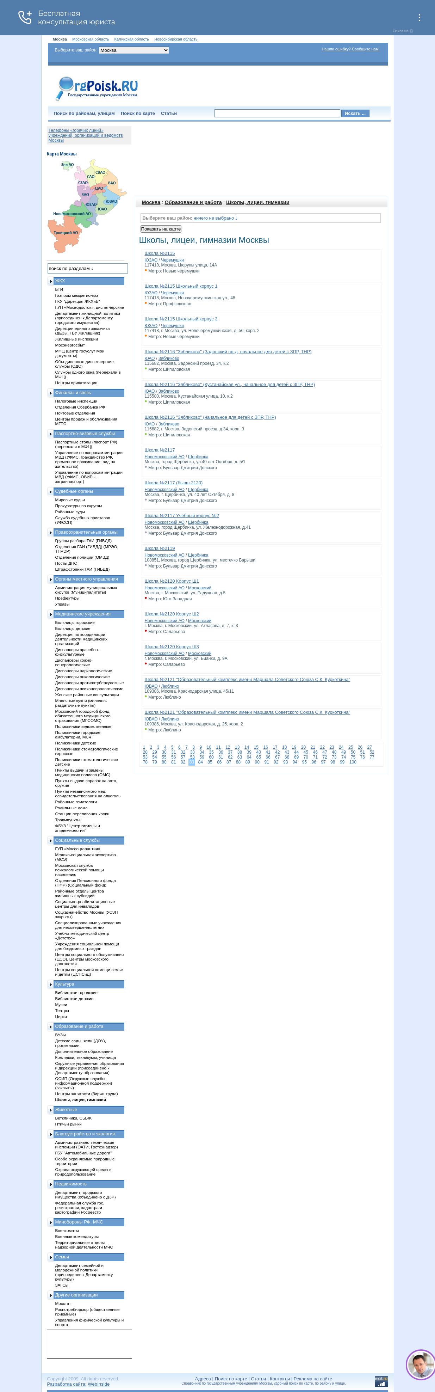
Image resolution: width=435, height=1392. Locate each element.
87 (228, 762)
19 (294, 747)
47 (324, 752)
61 (220, 757)
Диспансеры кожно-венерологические (74, 662)
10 (208, 747)
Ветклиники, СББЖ (73, 1118)
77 (371, 757)
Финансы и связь (73, 392)
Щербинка (198, 456)
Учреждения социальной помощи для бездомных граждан (87, 946)
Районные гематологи (76, 801)
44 (296, 752)
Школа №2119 (160, 548)
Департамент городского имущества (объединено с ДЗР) (85, 1194)
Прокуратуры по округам (78, 505)
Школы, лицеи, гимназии (258, 202)
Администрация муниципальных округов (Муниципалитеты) (86, 589)
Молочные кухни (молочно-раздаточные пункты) (81, 702)
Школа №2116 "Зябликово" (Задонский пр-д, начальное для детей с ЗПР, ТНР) (228, 351)
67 (277, 757)
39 (249, 752)
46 (315, 752)
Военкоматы (67, 1230)
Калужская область (131, 39)
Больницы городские (75, 622)
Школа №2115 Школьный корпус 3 (181, 318)
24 (341, 747)
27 (369, 747)
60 (211, 757)
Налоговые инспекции (76, 401)
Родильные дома (71, 807)
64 (249, 757)
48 (334, 752)
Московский (199, 587)
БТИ (59, 289)
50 (353, 752)
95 (304, 762)
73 (334, 757)
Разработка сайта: (67, 1384)
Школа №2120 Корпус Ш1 (172, 581)
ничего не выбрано (214, 218)
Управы (62, 604)
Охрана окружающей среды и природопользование (83, 1171)
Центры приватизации (76, 382)
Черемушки (172, 260)
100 (352, 762)
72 (324, 757)
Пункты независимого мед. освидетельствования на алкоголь (88, 793)
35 (211, 752)
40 (258, 752)
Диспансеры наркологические (83, 670)
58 (192, 757)
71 (315, 757)
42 (277, 752)
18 (284, 747)
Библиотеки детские (74, 998)
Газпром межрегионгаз (77, 295)
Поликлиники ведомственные (83, 726)
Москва (151, 202)
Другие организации (76, 1295)
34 (201, 752)
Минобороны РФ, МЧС (79, 1222)
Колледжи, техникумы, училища (85, 1057)
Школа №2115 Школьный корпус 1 (181, 286)
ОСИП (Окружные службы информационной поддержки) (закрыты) (83, 1083)
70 (306, 757)
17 (275, 747)
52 (371, 752)
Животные (66, 1109)
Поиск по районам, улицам (84, 113)
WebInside (99, 1384)
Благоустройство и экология (85, 1133)
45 (306, 752)
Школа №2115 (160, 253)
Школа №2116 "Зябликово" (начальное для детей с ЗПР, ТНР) (210, 417)
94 (295, 762)
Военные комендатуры (77, 1236)
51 (362, 752)
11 (218, 747)
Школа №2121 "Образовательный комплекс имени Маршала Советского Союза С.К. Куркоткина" (247, 679)
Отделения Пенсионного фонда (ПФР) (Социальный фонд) (85, 882)
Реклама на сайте (313, 1378)
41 (268, 752)
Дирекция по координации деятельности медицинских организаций (81, 639)
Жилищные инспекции (76, 339)
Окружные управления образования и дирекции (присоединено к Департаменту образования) (89, 1068)
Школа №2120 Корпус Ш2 (172, 614)
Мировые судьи (70, 499)
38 (239, 752)
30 (164, 752)
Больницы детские (73, 628)
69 (296, 757)
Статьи (169, 113)
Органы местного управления (86, 579)
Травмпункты (67, 819)
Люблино (170, 686)
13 (237, 747)
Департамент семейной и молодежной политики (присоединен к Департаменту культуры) (84, 1272)
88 (238, 762)
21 (313, 747)
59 (201, 757)
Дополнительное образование (84, 1051)
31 (173, 752)
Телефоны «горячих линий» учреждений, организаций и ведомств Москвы (86, 135)
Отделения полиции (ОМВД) (82, 557)
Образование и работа (193, 202)
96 (313, 762)
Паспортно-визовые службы (85, 433)
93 (285, 762)
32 (183, 752)
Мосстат (63, 1303)
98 (332, 762)
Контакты (280, 1378)
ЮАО (150, 358)
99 (342, 762)
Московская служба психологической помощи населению (79, 870)
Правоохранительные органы (86, 532)
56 (173, 757)
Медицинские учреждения (83, 614)
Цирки (61, 1016)
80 (164, 762)
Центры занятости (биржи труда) (86, 1093)
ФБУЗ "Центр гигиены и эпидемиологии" (77, 828)
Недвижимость (71, 1183)
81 (173, 762)
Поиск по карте (138, 113)
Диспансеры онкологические (82, 676)
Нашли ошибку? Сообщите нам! (350, 49)
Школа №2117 (160, 450)
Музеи (61, 1004)
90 (257, 762)
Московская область (90, 39)
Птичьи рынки (68, 1124)
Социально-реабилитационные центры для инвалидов (85, 903)
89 (248, 762)
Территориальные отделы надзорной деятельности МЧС (84, 1244)
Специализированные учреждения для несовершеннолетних (88, 925)
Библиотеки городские (76, 992)
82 (183, 762)
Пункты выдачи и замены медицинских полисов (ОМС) (83, 772)
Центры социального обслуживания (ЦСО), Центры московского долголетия (89, 959)
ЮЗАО (151, 260)
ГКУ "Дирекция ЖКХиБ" (77, 301)
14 (246, 747)
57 (183, 757)
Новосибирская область (176, 39)
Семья (62, 1256)
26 (360, 747)
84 (200, 762)
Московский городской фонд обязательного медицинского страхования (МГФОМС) (83, 716)
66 (268, 757)
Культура (64, 984)
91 (266, 762)
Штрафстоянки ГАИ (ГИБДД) (82, 569)
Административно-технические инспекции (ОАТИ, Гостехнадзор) (86, 1144)
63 (239, 757)
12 (227, 747)
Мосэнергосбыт (70, 345)
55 (164, 757)
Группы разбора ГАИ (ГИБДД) (83, 540)
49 (343, 752)
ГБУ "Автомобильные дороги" (83, 1153)
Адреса (203, 1378)
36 (220, 752)
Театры (62, 1010)
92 (276, 762)
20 (303, 747)
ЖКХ (60, 280)
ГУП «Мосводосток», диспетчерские (89, 307)
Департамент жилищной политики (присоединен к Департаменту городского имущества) (87, 318)
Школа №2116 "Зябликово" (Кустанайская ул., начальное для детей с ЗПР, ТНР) (230, 384)
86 (219, 762)
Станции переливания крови (82, 813)
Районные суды (70, 511)
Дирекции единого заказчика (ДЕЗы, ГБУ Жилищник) (82, 330)
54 (154, 757)
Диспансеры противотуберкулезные (89, 682)
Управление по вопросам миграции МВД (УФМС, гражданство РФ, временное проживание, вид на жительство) (89, 459)
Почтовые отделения (75, 413)
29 (154, 752)
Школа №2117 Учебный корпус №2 (182, 515)
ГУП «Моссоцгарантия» (77, 848)
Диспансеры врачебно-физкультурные (77, 651)
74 (343, 757)
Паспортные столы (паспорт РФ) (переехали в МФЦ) (86, 444)
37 (230, 752)
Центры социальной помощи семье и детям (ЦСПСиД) (89, 971)
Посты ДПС (66, 563)
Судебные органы (74, 491)
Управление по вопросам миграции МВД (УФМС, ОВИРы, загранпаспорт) (89, 477)
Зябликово (169, 358)
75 (353, 757)
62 (230, 757)
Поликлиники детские (76, 743)
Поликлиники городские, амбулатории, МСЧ (78, 734)
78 (145, 762)
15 (256, 747)
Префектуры (67, 598)
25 (350, 747)
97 (323, 762)
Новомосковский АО (165, 456)
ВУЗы (60, 1034)
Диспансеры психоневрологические (89, 688)
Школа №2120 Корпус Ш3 (172, 646)
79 (154, 762)
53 (145, 757)
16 (265, 747)
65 (258, 757)
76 (362, 757)
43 (287, 752)
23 (331, 747)
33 (192, 752)
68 (287, 757)
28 (145, 752)
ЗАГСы (62, 1285)
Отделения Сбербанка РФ (80, 407)
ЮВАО (151, 686)
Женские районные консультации (87, 694)
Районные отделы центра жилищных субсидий (79, 893)
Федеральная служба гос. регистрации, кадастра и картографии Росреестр (79, 1207)
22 (322, 747)
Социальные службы (77, 840)
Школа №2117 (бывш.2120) (174, 482)
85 (209, 762)
